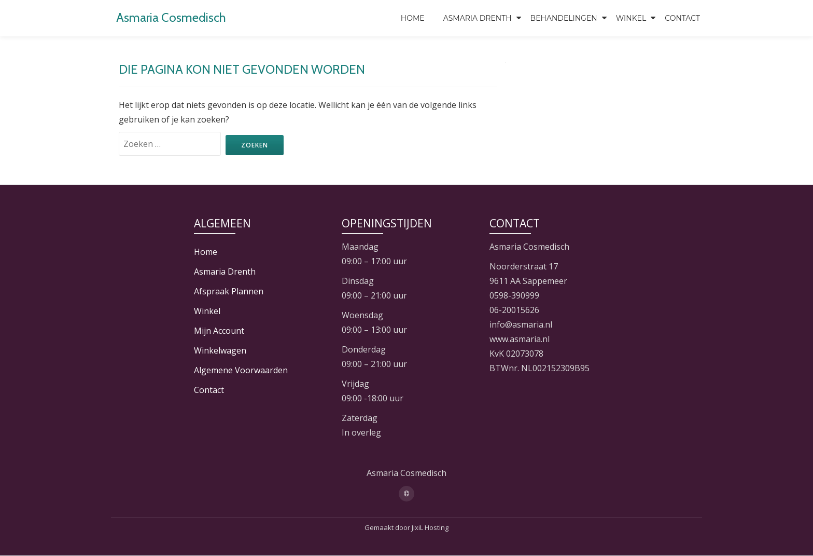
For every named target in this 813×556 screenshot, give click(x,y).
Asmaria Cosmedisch (171, 17)
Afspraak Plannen (228, 291)
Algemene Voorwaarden (241, 370)
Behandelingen (563, 18)
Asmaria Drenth (477, 18)
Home (413, 18)
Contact (682, 18)
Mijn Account (219, 330)
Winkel (631, 18)
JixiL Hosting (430, 527)
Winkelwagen (220, 350)
